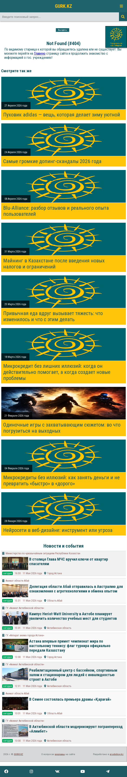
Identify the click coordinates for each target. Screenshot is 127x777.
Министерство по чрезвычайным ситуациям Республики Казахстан (43, 553)
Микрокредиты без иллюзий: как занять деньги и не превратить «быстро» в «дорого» (61, 480)
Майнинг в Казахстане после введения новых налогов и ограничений (54, 264)
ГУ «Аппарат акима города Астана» (25, 635)
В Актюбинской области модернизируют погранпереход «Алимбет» (76, 728)
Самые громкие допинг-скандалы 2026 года (52, 161)
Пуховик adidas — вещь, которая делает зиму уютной (61, 115)
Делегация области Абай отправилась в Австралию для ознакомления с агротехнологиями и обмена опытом (76, 588)
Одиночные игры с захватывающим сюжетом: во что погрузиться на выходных (62, 428)
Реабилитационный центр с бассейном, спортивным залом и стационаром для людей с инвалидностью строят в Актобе (73, 675)
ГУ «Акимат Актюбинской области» (25, 608)
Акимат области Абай (17, 580)
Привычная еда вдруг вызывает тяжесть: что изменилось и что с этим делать (53, 316)
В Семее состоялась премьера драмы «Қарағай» (70, 699)
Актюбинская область (59, 628)
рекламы (60, 754)
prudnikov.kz (117, 754)
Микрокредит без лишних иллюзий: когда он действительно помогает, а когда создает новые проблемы (56, 372)
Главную (39, 53)
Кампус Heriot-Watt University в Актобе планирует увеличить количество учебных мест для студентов (73, 616)
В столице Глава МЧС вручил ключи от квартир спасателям (68, 561)
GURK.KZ (63, 6)
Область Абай (54, 600)
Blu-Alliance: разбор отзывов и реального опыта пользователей (56, 211)
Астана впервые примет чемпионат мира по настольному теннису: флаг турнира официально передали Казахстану (69, 646)
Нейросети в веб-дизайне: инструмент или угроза (58, 530)
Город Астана (54, 573)
